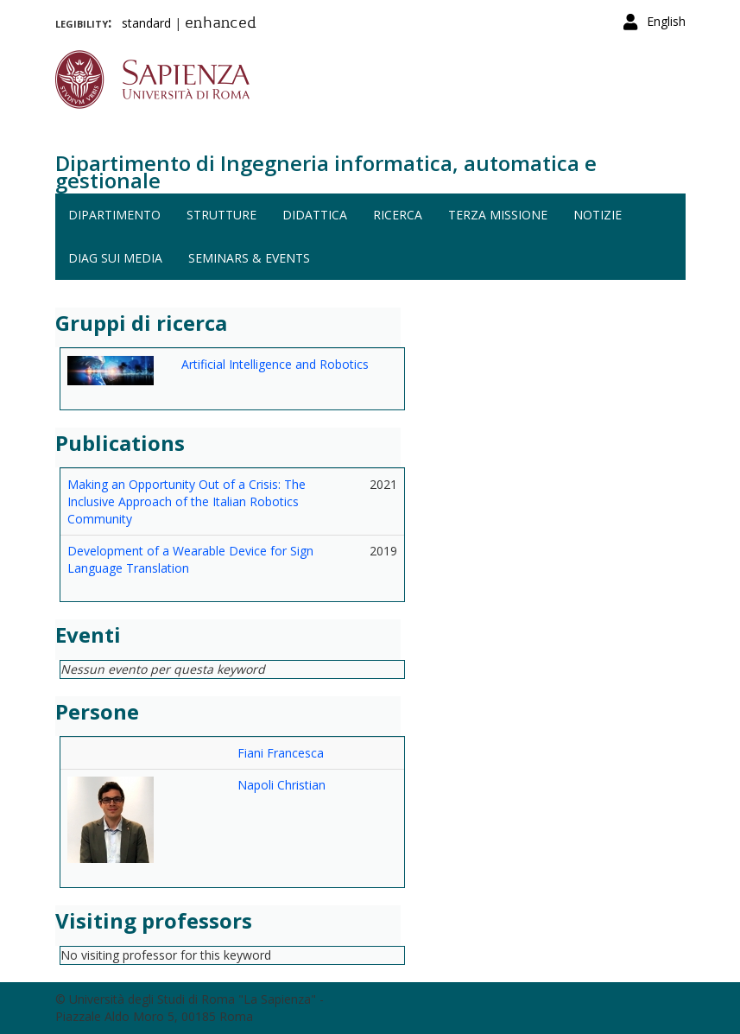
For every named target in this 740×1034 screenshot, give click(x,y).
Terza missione (497, 214)
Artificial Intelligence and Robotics (275, 364)
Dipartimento (114, 214)
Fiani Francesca (280, 753)
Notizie (597, 214)
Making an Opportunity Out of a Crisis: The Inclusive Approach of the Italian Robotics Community (186, 501)
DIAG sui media (115, 258)
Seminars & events (249, 258)
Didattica (314, 214)
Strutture (221, 214)
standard (146, 23)
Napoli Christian (281, 785)
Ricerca (397, 214)
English (666, 21)
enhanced (220, 24)
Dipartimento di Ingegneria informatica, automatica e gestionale (326, 171)
